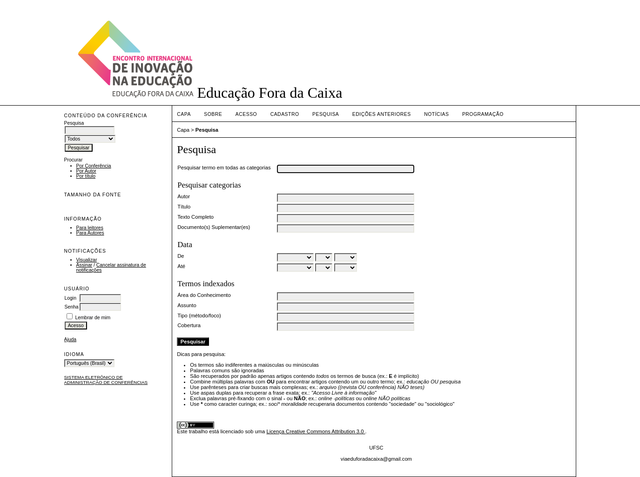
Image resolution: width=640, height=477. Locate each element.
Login (70, 298)
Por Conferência (93, 165)
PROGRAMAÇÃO (483, 114)
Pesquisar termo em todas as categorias (223, 167)
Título (183, 206)
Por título (86, 176)
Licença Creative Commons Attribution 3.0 (315, 431)
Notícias (436, 114)
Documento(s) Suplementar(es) (213, 227)
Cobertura (189, 325)
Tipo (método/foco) (199, 315)
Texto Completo (195, 217)
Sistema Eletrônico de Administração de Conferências (106, 380)
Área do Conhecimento (203, 295)
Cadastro (284, 114)
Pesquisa (325, 114)
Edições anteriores (381, 114)
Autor (183, 196)
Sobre (213, 114)
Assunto (186, 305)
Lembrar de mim (92, 317)
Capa (184, 114)
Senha (72, 306)
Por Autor (86, 171)
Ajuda (70, 339)
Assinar (84, 265)
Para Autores (90, 232)
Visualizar (86, 259)
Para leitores (89, 227)
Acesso (246, 114)
